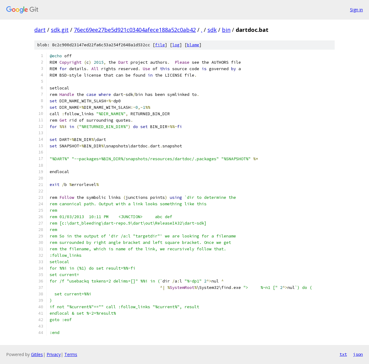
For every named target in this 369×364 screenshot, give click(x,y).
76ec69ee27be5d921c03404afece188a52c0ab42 (135, 29)
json (358, 354)
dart (40, 29)
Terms (70, 354)
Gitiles (37, 354)
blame (193, 44)
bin (226, 29)
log (176, 44)
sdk (212, 29)
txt (343, 354)
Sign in (356, 10)
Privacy (54, 354)
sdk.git (60, 29)
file (160, 44)
